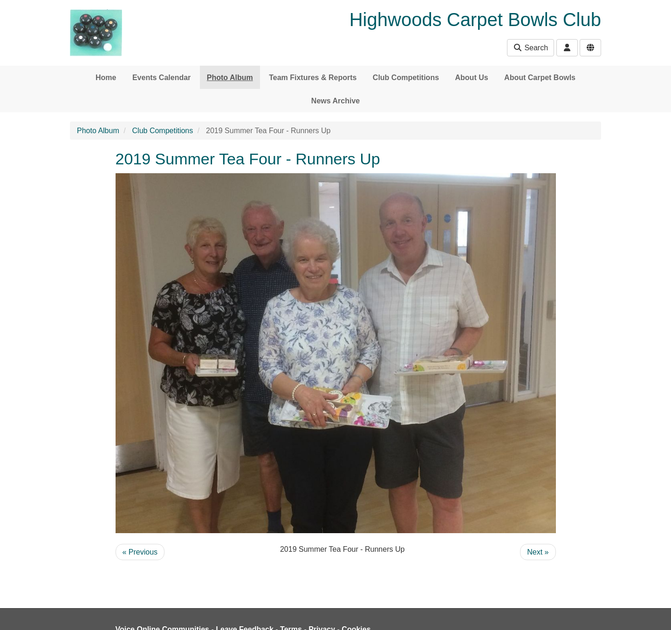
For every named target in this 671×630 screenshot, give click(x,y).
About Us (471, 77)
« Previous (140, 552)
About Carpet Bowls (539, 77)
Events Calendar (161, 77)
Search (530, 48)
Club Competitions (406, 77)
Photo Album (230, 77)
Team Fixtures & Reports (312, 77)
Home (106, 77)
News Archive (335, 101)
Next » (537, 552)
